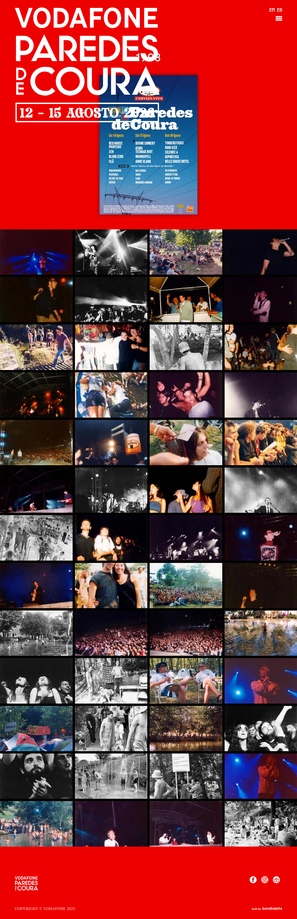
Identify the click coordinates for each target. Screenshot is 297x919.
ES (279, 10)
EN (272, 10)
